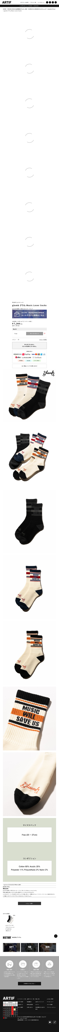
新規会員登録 (30, 1004)
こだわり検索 (20, 1001)
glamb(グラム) (51, 9)
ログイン (37, 1004)
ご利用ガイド (20, 1004)
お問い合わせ (30, 1007)
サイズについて (50, 1001)
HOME (4, 9)
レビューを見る (43, 339)
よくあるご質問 (50, 999)
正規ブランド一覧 (30, 999)
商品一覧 (37, 999)
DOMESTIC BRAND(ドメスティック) (37, 9)
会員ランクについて (39, 1001)
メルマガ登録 (49, 1004)
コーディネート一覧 (22, 999)
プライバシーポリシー (51, 1007)
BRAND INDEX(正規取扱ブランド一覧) (17, 9)
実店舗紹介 (29, 1001)
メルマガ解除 (20, 1007)
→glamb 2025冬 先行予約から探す (12, 884)
